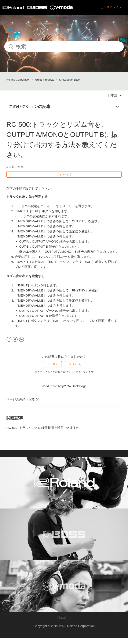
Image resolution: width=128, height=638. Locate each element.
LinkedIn (21, 339)
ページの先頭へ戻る (22, 399)
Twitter (15, 339)
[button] (102, 8)
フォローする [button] (64, 174)
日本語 (113, 95)
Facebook (9, 339)
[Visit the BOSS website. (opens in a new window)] (64, 534)
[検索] (64, 46)
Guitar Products (44, 79)
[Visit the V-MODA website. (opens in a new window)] (64, 586)
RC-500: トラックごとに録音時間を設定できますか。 (44, 427)
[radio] (52, 364)
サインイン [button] (113, 7)
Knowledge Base (69, 79)
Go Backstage (77, 386)
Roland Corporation (18, 79)
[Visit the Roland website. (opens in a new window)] (64, 483)
